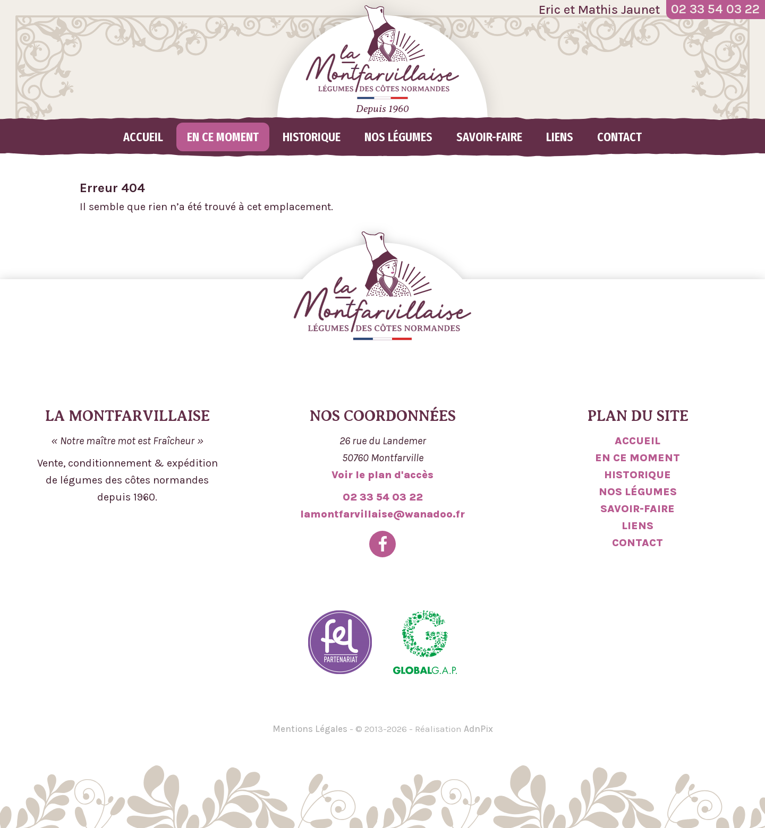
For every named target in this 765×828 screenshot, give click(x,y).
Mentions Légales (310, 728)
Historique (312, 137)
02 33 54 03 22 (383, 497)
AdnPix (478, 728)
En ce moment (223, 137)
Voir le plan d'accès (383, 475)
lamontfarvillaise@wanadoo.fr (382, 514)
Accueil (143, 137)
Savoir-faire (489, 137)
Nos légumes (398, 137)
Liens (559, 137)
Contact (619, 137)
